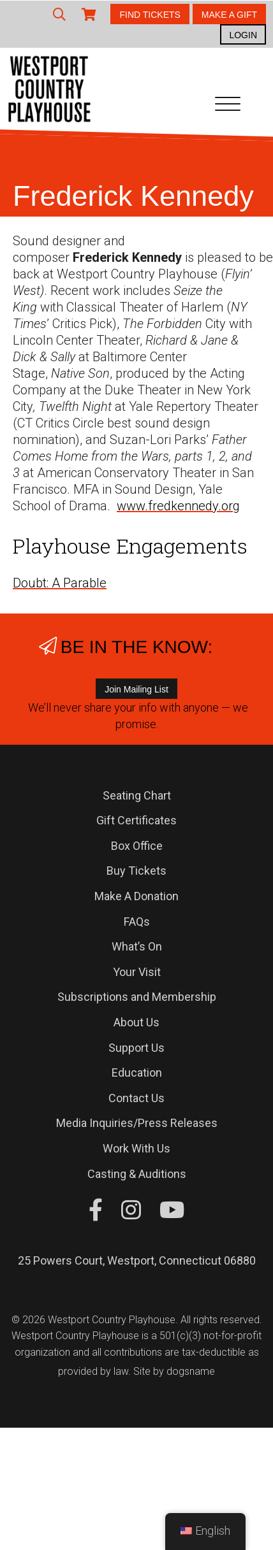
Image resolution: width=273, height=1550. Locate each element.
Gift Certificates (136, 820)
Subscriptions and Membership (136, 996)
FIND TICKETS (149, 15)
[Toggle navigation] (227, 106)
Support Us (136, 1047)
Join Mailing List (136, 689)
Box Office (137, 845)
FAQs (137, 921)
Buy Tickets (136, 870)
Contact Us (136, 1098)
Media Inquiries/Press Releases (137, 1123)
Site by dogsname (174, 1371)
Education (137, 1072)
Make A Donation (136, 896)
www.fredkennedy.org (178, 505)
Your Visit (137, 972)
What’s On (137, 946)
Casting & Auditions (136, 1173)
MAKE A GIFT (229, 15)
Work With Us (136, 1148)
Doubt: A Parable (60, 583)
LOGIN (243, 35)
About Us (136, 1022)
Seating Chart (137, 795)
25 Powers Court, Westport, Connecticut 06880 (137, 1260)
